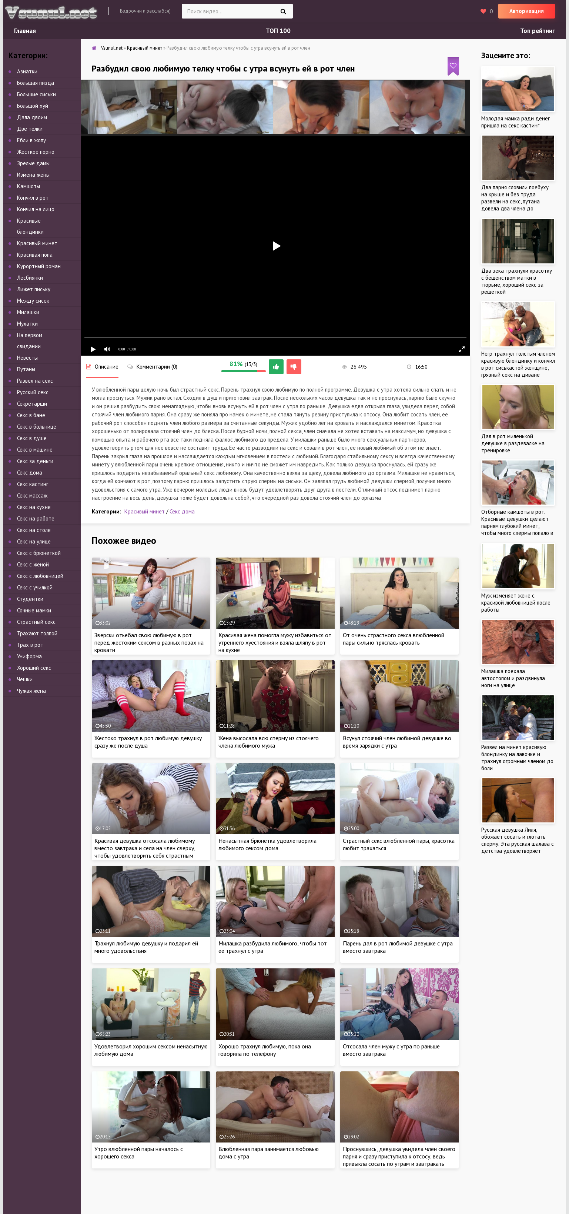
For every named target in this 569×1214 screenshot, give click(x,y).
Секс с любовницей (40, 575)
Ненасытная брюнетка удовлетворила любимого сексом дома (267, 844)
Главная (25, 31)
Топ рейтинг (537, 31)
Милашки (28, 312)
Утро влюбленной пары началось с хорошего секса (138, 1152)
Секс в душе (32, 438)
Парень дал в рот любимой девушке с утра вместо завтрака (398, 946)
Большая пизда (35, 82)
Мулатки (27, 323)
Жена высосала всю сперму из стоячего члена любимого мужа (268, 741)
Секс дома (182, 511)
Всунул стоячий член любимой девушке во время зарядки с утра (397, 741)
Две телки (30, 128)
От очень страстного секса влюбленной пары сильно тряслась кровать (393, 638)
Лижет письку (33, 289)
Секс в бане (31, 415)
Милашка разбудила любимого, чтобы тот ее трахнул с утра (272, 946)
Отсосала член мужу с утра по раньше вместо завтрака (391, 1049)
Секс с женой (33, 564)
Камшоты (28, 186)
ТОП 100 (278, 31)
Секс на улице (34, 541)
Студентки (30, 598)
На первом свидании (29, 341)
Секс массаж (32, 495)
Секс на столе (34, 529)
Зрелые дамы (33, 163)
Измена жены (33, 174)
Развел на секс (35, 380)
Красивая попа (35, 254)
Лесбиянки (30, 277)
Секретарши (32, 403)
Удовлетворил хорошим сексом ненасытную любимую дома (151, 1049)
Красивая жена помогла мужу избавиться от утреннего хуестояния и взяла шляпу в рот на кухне (274, 642)
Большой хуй (32, 105)
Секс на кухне (34, 506)
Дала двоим (32, 117)
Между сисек (33, 300)
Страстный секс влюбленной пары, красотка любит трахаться (399, 844)
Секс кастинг (32, 484)
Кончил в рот (32, 197)
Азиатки (27, 71)
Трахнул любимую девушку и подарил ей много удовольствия (146, 946)
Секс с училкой (35, 587)
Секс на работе (35, 518)
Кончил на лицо (35, 209)
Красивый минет (144, 511)
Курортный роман (39, 266)
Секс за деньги (35, 461)
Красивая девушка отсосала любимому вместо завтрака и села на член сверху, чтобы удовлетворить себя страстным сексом (144, 852)
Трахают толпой (37, 633)
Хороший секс (34, 667)
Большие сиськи (36, 94)
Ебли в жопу (31, 140)
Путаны (26, 369)
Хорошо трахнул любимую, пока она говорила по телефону (264, 1049)
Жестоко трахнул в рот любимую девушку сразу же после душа (148, 741)
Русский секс (32, 392)
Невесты (27, 357)
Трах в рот (30, 644)
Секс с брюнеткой (39, 552)
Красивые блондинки (30, 226)
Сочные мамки (34, 610)
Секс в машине (35, 449)
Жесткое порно (35, 151)
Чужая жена (31, 690)
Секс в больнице (36, 426)
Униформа (29, 656)
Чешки (25, 679)
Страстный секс (36, 621)
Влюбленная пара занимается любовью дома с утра (268, 1152)
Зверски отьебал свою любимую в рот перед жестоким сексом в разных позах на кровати (149, 642)
